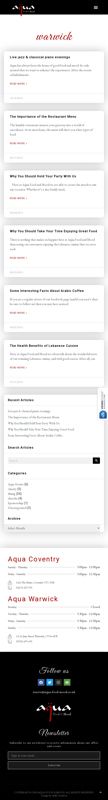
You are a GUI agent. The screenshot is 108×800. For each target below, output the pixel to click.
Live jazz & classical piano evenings (40, 57)
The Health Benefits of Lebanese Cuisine (44, 346)
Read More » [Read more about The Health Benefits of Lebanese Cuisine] (18, 367)
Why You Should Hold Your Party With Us (43, 176)
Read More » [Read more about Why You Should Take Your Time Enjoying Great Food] (18, 258)
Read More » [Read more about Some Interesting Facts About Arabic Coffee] (18, 313)
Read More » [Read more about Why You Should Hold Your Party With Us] (18, 198)
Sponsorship (15, 503)
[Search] (96, 460)
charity (12, 489)
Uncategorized (17, 508)
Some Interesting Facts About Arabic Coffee (47, 291)
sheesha (13, 498)
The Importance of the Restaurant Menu (43, 116)
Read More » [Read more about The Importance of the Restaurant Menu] (18, 143)
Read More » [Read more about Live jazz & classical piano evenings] (18, 83)
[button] (96, 7)
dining (11, 494)
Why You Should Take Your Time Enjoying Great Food (53, 231)
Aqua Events (16, 484)
